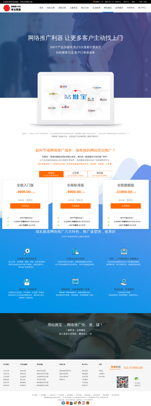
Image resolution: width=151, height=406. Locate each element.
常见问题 (79, 395)
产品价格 (85, 382)
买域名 (101, 371)
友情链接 (70, 395)
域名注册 (51, 8)
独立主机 (85, 8)
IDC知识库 (96, 395)
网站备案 (85, 374)
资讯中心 (126, 2)
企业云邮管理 (63, 376)
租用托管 (23, 385)
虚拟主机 (62, 8)
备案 (133, 2)
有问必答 (85, 371)
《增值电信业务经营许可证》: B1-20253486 (57, 397)
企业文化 (6, 374)
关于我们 (35, 395)
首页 (41, 8)
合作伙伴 (6, 382)
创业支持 (6, 385)
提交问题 (87, 395)
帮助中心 (118, 2)
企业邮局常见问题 (42, 376)
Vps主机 (23, 379)
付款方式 (52, 395)
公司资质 (6, 376)
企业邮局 (96, 8)
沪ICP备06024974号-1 (79, 397)
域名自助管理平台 (65, 371)
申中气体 (102, 376)
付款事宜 (85, 379)
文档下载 (85, 376)
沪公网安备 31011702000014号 (98, 397)
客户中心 (142, 8)
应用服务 (119, 8)
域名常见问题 (41, 371)
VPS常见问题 (41, 379)
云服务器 (74, 8)
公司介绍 (6, 371)
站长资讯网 (115, 395)
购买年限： (22, 200)
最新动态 (6, 379)
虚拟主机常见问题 (42, 374)
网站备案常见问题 (42, 385)
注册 (145, 2)
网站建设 (108, 8)
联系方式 (85, 385)
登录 (140, 2)
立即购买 (25, 206)
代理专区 (131, 8)
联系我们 (44, 395)
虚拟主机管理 (63, 374)
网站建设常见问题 (42, 382)
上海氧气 (102, 374)
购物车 (98, 2)
